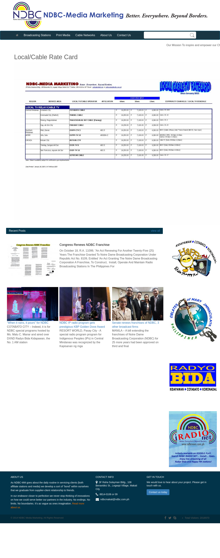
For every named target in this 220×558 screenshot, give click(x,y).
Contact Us (124, 35)
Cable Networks (85, 35)
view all (155, 230)
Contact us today (158, 492)
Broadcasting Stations (37, 35)
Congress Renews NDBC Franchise (84, 245)
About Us (106, 35)
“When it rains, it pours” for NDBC (27, 322)
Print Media (63, 35)
